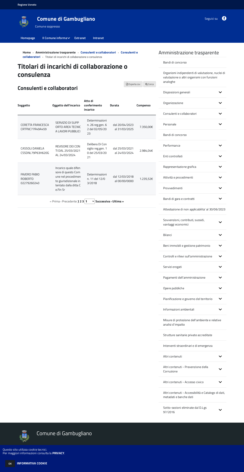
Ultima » (118, 201)
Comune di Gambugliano (66, 18)
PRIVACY (58, 453)
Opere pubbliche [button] (173, 288)
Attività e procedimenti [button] (178, 177)
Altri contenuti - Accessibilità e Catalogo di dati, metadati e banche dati (194, 394)
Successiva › (103, 201)
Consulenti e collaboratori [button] (180, 113)
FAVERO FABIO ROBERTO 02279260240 (30, 178)
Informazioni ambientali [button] (178, 309)
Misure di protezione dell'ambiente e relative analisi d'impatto (192, 322)
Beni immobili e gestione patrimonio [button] (186, 245)
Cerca (149, 84)
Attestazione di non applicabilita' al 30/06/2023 (194, 209)
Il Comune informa (54, 38)
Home (27, 52)
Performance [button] (171, 145)
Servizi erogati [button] (172, 267)
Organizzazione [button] (173, 103)
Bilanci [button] (167, 235)
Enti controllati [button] (172, 156)
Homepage (28, 38)
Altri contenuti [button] (172, 356)
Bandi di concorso (175, 62)
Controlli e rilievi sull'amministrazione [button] (187, 256)
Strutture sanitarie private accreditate (187, 335)
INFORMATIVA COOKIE (32, 463)
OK (10, 464)
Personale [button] (169, 124)
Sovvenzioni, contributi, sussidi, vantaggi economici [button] (184, 222)
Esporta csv (133, 84)
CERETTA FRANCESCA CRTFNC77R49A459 (35, 126)
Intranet (98, 38)
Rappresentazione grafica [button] (179, 166)
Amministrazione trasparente (56, 52)
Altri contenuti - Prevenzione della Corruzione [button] (185, 369)
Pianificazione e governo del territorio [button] (187, 299)
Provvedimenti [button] (172, 188)
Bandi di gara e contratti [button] (179, 198)
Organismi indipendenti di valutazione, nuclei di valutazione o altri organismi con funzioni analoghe (194, 77)
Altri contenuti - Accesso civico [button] (183, 382)
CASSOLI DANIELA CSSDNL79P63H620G (35, 150)
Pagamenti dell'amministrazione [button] (184, 277)
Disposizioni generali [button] (176, 92)
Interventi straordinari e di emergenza (187, 345)
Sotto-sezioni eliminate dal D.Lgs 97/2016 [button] (185, 409)
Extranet (80, 38)
